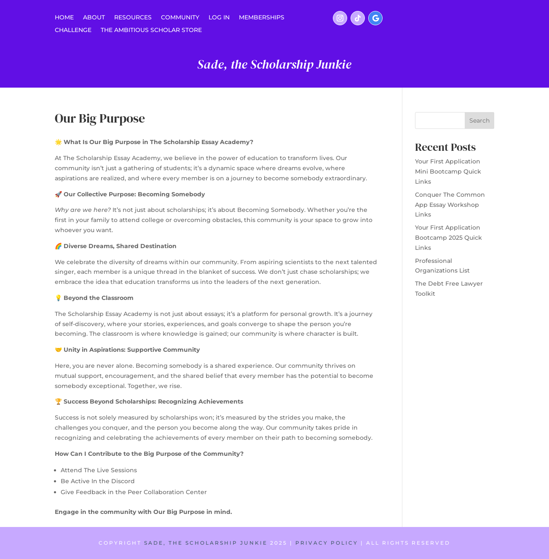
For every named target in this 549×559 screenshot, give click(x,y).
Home (64, 17)
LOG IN (219, 17)
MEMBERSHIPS (261, 17)
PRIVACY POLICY (326, 543)
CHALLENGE (73, 30)
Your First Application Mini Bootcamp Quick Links (448, 171)
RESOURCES (133, 17)
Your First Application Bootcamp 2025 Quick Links (448, 237)
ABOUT (94, 17)
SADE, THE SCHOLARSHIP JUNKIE (206, 543)
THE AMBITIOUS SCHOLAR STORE (151, 30)
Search (479, 120)
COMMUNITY (180, 17)
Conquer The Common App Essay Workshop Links (450, 205)
